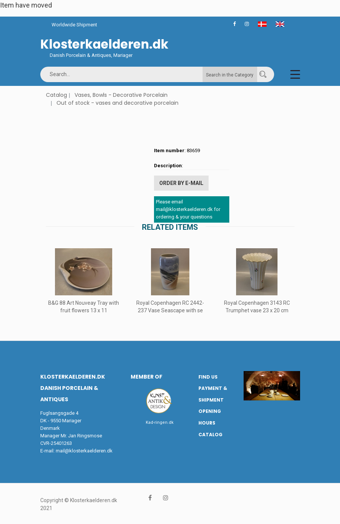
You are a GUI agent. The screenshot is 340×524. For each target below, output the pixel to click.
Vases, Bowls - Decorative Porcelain (121, 95)
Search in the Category (229, 75)
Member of (146, 376)
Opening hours (209, 417)
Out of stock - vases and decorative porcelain (117, 103)
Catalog (56, 95)
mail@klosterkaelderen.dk (84, 451)
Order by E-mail (181, 183)
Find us (208, 377)
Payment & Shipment (212, 394)
